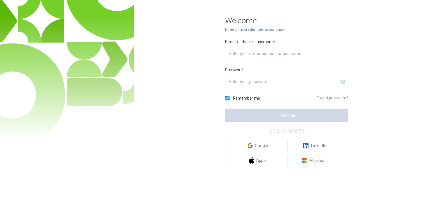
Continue (287, 115)
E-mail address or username (250, 42)
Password (234, 70)
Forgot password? (332, 98)
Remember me (246, 98)
